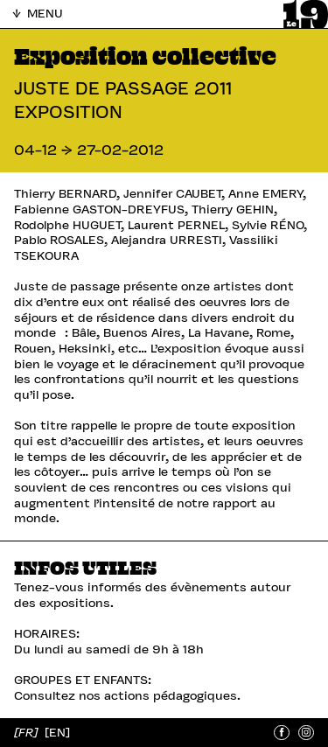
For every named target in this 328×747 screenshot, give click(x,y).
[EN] (57, 731)
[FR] (27, 731)
